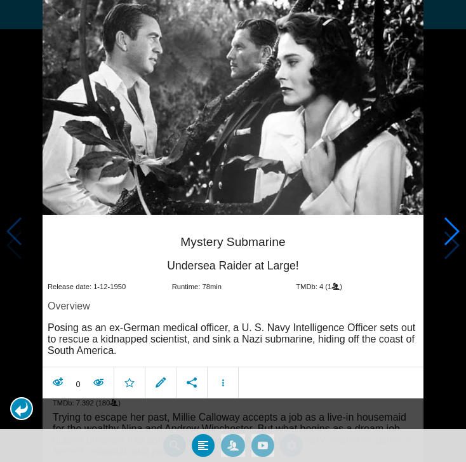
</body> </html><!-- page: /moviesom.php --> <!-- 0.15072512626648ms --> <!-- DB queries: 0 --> (233, 231)
